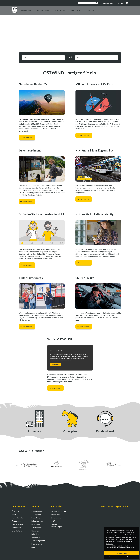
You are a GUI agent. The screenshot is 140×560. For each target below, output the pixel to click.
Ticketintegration (38, 540)
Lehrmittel (35, 534)
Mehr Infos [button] (109, 544)
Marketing (131, 547)
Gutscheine (35, 531)
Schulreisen (35, 537)
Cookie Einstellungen (56, 525)
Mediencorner (36, 544)
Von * (25, 57)
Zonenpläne (36, 514)
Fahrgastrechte (37, 521)
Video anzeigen (55, 364)
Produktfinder (115, 12)
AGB (53, 521)
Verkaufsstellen (18, 518)
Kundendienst (76, 12)
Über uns (15, 511)
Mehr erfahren (26, 137)
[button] (115, 465)
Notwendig (111, 547)
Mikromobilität (37, 524)
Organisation (17, 521)
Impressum (55, 514)
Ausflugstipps (95, 12)
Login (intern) (17, 531)
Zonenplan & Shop (55, 12)
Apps (33, 547)
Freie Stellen (16, 527)
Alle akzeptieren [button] (121, 553)
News (14, 514)
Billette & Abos (33, 12)
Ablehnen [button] (130, 557)
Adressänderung (37, 527)
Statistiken (121, 547)
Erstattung (35, 518)
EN (118, 3)
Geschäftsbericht (18, 524)
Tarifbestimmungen (58, 511)
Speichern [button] (112, 557)
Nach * (79, 57)
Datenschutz (56, 518)
